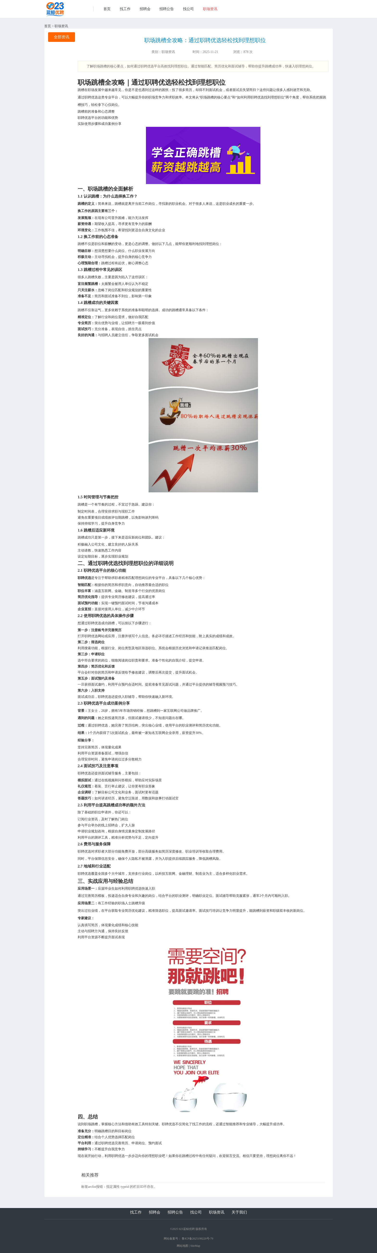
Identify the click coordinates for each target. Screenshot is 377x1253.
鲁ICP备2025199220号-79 (197, 1238)
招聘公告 (166, 9)
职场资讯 (210, 9)
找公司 (188, 9)
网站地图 (182, 1245)
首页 (107, 9)
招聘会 (145, 9)
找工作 (125, 9)
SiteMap (195, 1245)
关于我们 (239, 1212)
